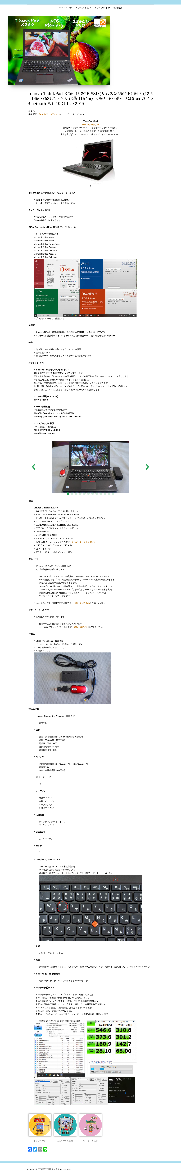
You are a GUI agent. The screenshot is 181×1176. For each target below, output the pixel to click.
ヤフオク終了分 (102, 8)
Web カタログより (90, 124)
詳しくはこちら (82, 603)
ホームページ (65, 8)
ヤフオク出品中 (83, 8)
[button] (68, 493)
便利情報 (117, 8)
